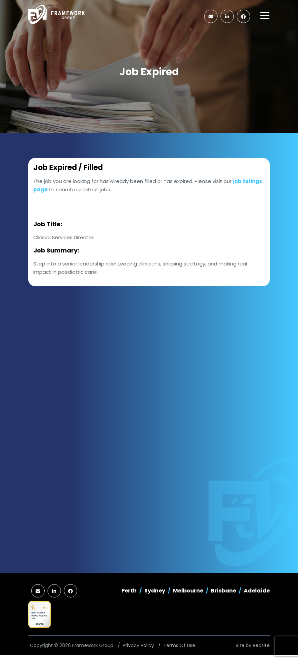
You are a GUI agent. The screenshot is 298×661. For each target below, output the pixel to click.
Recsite (261, 645)
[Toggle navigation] (265, 16)
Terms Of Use (179, 645)
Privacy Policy (138, 645)
